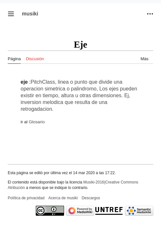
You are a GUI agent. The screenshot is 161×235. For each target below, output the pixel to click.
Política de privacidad (26, 198)
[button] (11, 14)
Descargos (90, 198)
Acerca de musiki (63, 198)
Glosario (37, 121)
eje (24, 82)
